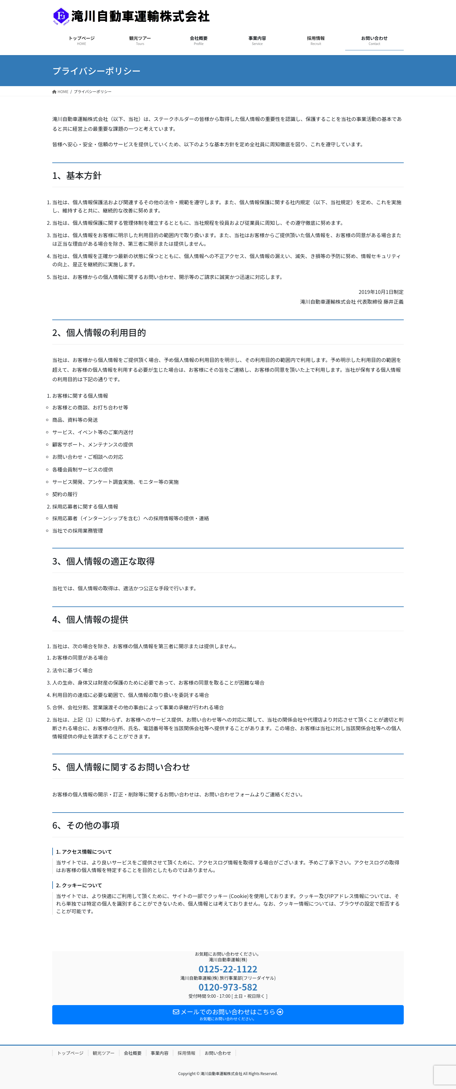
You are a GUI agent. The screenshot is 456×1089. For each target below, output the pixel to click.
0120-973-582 (228, 986)
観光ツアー (104, 1053)
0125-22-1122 (228, 968)
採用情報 (186, 1053)
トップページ (70, 1053)
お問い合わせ (218, 1053)
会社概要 (133, 1053)
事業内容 (159, 1053)
